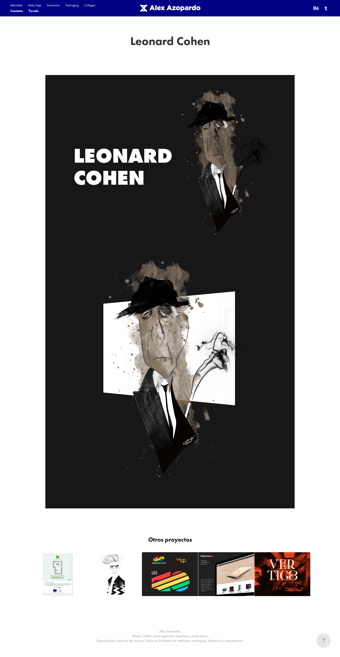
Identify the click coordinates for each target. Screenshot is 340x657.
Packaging (72, 5)
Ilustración (53, 5)
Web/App (34, 5)
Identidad (16, 5)
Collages (89, 5)
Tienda (33, 11)
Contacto (16, 11)
